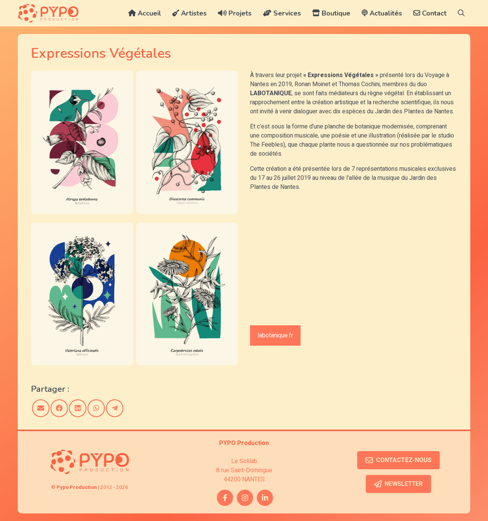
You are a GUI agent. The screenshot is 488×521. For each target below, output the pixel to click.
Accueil (144, 13)
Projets (235, 13)
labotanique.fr (275, 335)
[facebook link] (225, 498)
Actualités (382, 13)
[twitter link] (265, 498)
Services (282, 13)
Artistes (189, 13)
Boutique (331, 13)
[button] (461, 13)
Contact (430, 13)
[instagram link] (245, 498)
